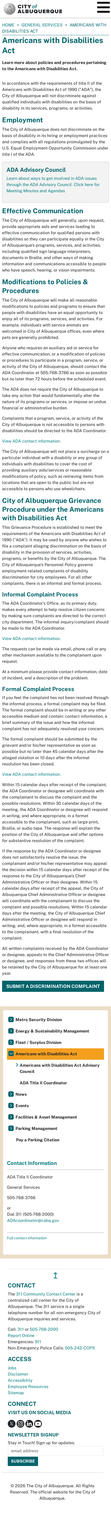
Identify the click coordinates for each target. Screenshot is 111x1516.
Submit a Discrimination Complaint (53, 986)
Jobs (12, 1367)
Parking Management (36, 1128)
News (21, 1094)
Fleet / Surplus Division (38, 1042)
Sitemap (16, 1392)
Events (22, 1105)
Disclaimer (18, 1374)
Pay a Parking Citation (37, 1139)
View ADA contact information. (31, 441)
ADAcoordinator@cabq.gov (33, 1220)
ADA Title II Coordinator (43, 1082)
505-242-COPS (80, 1348)
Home (8, 25)
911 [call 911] (38, 1341)
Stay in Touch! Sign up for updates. (41, 1442)
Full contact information (27, 1238)
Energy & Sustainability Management (52, 1031)
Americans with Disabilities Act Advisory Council (60, 1068)
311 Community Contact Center (46, 1294)
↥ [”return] (55, 1275)
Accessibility (20, 1380)
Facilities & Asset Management (46, 1117)
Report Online (21, 1335)
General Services (42, 25)
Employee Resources (28, 1386)
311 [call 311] (21, 1329)
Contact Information (32, 1163)
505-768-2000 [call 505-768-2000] (44, 1329)
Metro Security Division (39, 1019)
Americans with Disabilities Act (46, 1053)
